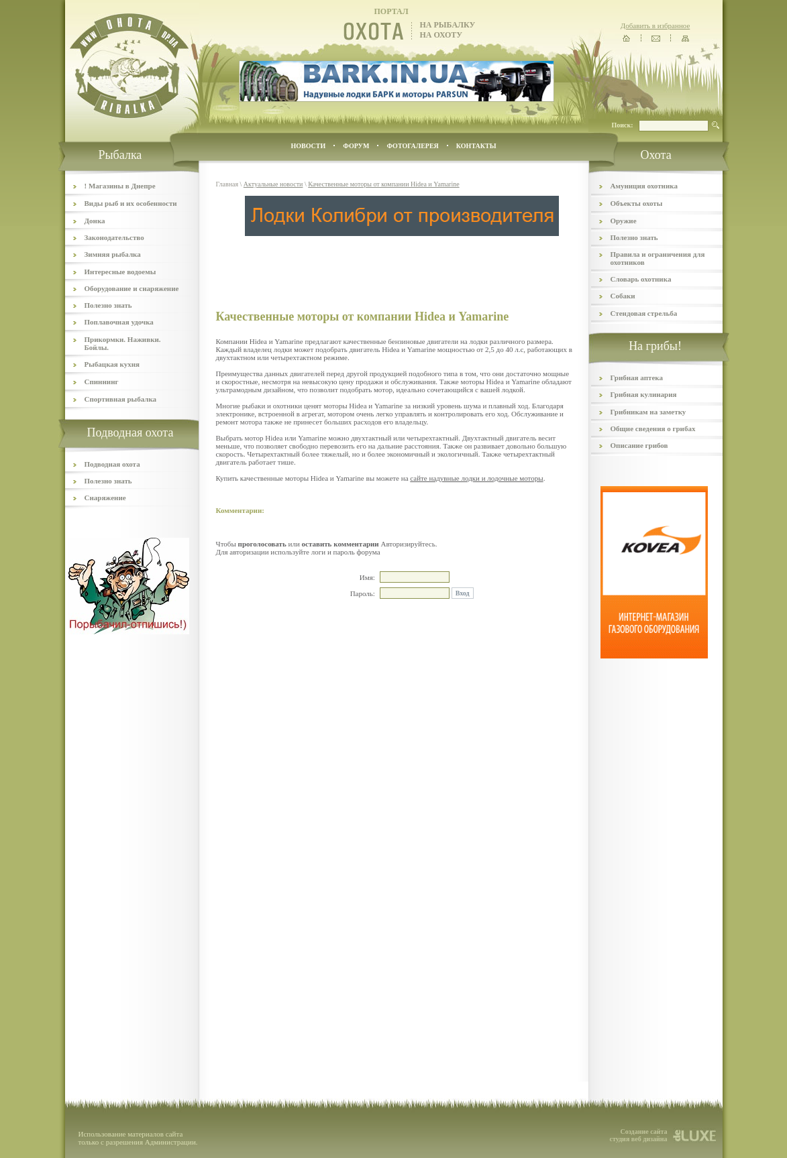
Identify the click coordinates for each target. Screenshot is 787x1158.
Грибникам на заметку (648, 412)
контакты (476, 146)
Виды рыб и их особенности (131, 203)
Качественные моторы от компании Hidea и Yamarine (383, 184)
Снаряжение (105, 498)
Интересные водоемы (120, 272)
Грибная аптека (637, 377)
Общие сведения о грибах (653, 428)
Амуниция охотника (644, 186)
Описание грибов (639, 445)
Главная (227, 184)
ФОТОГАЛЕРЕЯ (412, 146)
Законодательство (114, 237)
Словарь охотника (641, 279)
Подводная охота (112, 464)
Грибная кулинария (644, 394)
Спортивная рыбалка (121, 399)
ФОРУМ (356, 146)
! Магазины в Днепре (120, 186)
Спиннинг (102, 382)
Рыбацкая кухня (112, 364)
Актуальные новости (273, 184)
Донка (95, 221)
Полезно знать (108, 305)
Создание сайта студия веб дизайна (638, 1135)
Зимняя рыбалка (113, 254)
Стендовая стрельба (644, 313)
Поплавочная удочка (119, 322)
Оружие (624, 221)
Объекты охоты (637, 203)
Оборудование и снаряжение (132, 288)
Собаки (623, 296)
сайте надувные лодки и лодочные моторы (476, 478)
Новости (308, 146)
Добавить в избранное (655, 25)
